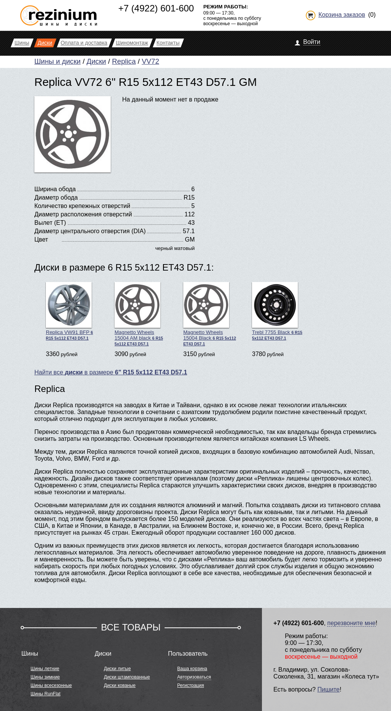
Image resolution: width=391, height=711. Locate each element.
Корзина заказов (341, 14)
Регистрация (190, 685)
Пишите (328, 689)
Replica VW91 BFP (69, 311)
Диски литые (117, 668)
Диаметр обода (56, 197)
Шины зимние (45, 677)
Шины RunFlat (45, 693)
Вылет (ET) (50, 222)
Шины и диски (57, 61)
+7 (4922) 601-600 (156, 8)
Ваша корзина (192, 668)
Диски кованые (120, 685)
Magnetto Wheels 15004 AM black (139, 314)
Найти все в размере (110, 372)
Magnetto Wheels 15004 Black (209, 314)
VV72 (150, 61)
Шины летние (45, 668)
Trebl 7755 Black (277, 311)
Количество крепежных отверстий (82, 206)
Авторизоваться (194, 677)
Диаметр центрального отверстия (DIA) (89, 231)
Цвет (41, 239)
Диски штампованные (127, 677)
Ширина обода (55, 189)
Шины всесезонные (51, 685)
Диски (96, 61)
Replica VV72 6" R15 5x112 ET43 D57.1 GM (145, 82)
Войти (311, 42)
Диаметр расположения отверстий (83, 214)
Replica (124, 61)
